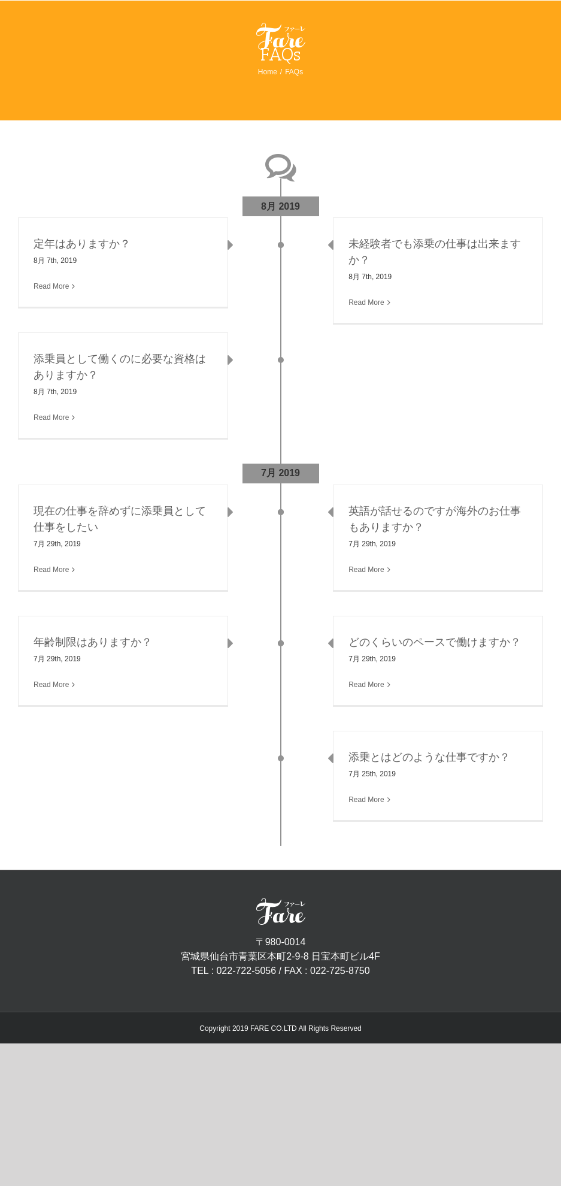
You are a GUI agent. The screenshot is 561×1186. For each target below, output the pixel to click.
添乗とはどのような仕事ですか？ (429, 757)
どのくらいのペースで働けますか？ (434, 642)
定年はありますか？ (82, 243)
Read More (51, 286)
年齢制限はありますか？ (93, 642)
